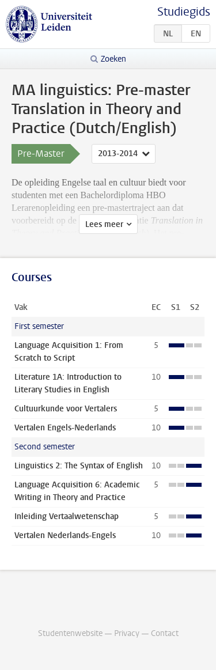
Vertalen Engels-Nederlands (65, 427)
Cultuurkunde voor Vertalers (65, 408)
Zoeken (113, 59)
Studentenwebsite (70, 633)
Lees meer (104, 224)
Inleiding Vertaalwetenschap (66, 516)
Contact (165, 633)
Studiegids (183, 12)
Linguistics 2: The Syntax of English (78, 465)
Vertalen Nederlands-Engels (65, 535)
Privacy (126, 633)
